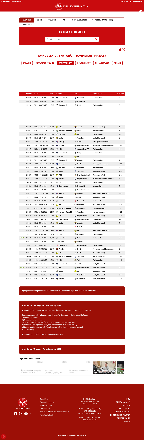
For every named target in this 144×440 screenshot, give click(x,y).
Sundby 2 (80, 98)
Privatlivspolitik (46, 405)
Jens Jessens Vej (99, 127)
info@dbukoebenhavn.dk (92, 413)
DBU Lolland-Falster (120, 415)
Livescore (27, 25)
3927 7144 (92, 291)
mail (76, 291)
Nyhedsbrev (17, 2)
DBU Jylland (124, 408)
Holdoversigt (83, 63)
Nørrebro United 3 (65, 130)
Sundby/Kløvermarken (101, 141)
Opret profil (136, 2)
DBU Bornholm (123, 402)
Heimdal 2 (81, 101)
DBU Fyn (126, 405)
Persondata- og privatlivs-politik (72, 435)
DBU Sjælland (123, 418)
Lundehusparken (99, 208)
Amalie (80, 127)
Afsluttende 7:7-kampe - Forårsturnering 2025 (41, 305)
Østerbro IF (63, 105)
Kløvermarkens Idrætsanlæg (103, 145)
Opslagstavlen (102, 63)
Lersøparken (97, 98)
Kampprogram (65, 63)
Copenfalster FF (64, 98)
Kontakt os (5, 2)
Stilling (27, 63)
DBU (128, 399)
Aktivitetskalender (47, 415)
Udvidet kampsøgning (102, 20)
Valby (79, 130)
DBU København (122, 412)
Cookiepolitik (45, 408)
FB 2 (60, 127)
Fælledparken (98, 105)
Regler (117, 63)
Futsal (127, 421)
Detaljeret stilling (45, 63)
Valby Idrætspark (99, 138)
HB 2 (79, 105)
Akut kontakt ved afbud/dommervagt (54, 412)
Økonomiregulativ (47, 402)
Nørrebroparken (98, 130)
